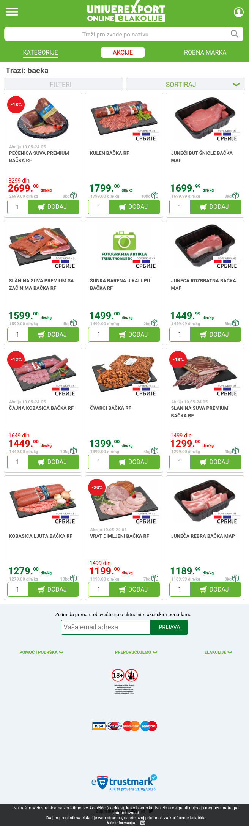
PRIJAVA (169, 627)
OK (143, 823)
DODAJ (57, 206)
